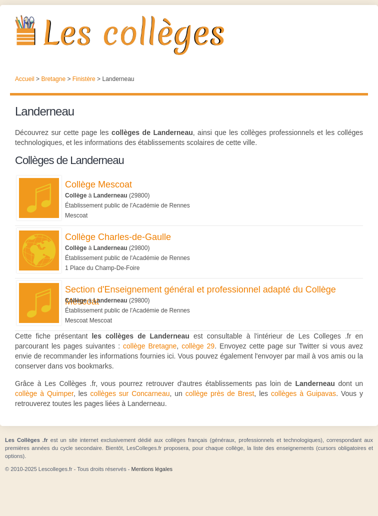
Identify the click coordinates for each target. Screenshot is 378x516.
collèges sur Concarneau (130, 394)
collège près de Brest (220, 394)
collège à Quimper (44, 394)
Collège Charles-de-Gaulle (118, 237)
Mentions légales (151, 469)
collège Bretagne (149, 346)
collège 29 (198, 346)
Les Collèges (189, 35)
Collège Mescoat (98, 185)
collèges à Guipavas (303, 394)
